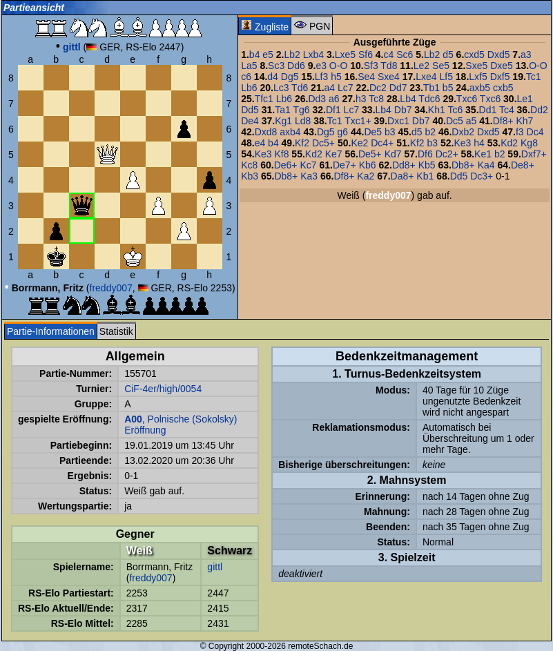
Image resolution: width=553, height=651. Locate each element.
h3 (361, 98)
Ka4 (486, 165)
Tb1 (431, 87)
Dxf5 (500, 76)
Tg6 (301, 109)
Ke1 (483, 153)
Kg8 (529, 142)
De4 (250, 120)
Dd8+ (404, 165)
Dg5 (290, 76)
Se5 (440, 65)
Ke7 (333, 153)
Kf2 (302, 142)
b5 (448, 87)
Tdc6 (429, 98)
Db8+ (463, 165)
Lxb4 (313, 54)
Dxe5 (501, 65)
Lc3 (281, 87)
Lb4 (408, 98)
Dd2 (539, 109)
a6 (334, 98)
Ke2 (359, 142)
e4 (260, 142)
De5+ (370, 153)
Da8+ (402, 176)
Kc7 (308, 165)
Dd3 (317, 98)
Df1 (333, 109)
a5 (471, 120)
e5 (267, 54)
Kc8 (249, 165)
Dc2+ (447, 153)
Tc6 (455, 109)
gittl (214, 566)
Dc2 (378, 87)
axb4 (290, 131)
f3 (520, 131)
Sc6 (404, 54)
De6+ (286, 165)
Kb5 (427, 165)
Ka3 (309, 176)
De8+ (522, 165)
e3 (321, 65)
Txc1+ (358, 120)
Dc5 (454, 120)
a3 (526, 54)
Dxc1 (398, 120)
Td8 (388, 65)
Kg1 (283, 120)
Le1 (525, 98)
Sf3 (371, 65)
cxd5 (474, 54)
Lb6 (249, 87)
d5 (448, 54)
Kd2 (509, 142)
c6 (246, 76)
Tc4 (506, 109)
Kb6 (367, 165)
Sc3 (276, 65)
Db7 (403, 109)
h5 (336, 76)
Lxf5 (478, 76)
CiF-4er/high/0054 (163, 388)
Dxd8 (266, 131)
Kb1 (425, 176)
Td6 (299, 87)
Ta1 (283, 109)
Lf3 (321, 76)
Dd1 (488, 109)
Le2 (421, 65)
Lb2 (292, 54)
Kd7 (393, 153)
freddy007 (111, 287)
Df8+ (503, 120)
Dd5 (250, 109)
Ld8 (303, 120)
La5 (249, 65)
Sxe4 (389, 76)
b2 (430, 131)
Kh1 (436, 109)
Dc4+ (382, 142)
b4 (254, 54)
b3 (390, 131)
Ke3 (462, 142)
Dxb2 (463, 131)
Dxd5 (498, 54)
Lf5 (445, 76)
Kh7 (524, 120)
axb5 (479, 87)
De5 (373, 131)
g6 (343, 131)
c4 (389, 54)
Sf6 (365, 54)
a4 (330, 87)
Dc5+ (323, 142)
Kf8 (281, 153)
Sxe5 (476, 65)
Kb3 (249, 176)
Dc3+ (481, 176)
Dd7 (398, 87)
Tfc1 (264, 98)
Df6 (425, 153)
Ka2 (365, 176)
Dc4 (535, 131)
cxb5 (503, 87)
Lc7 (345, 87)
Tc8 (376, 98)
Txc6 (466, 98)
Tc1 (533, 76)
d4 (272, 76)
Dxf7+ (534, 153)
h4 (479, 142)
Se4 (366, 76)
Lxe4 (426, 76)
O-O (338, 65)
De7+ (344, 165)
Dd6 (296, 65)
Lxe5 (345, 54)
